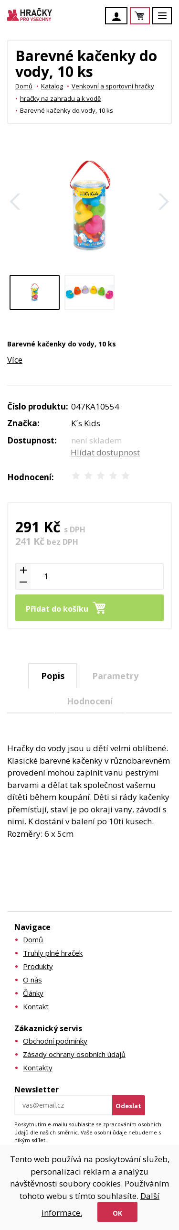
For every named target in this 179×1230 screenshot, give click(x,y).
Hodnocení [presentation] (90, 701)
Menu (167, 20)
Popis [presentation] (52, 675)
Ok (117, 1213)
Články (33, 993)
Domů (23, 86)
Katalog (52, 86)
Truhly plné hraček (53, 953)
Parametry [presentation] (115, 675)
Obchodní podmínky (55, 1041)
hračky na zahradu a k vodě (60, 98)
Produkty (38, 966)
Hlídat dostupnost (105, 452)
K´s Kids (85, 423)
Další (164, 202)
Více (14, 359)
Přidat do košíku (57, 609)
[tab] (52, 676)
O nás (32, 979)
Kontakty (38, 1067)
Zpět (15, 202)
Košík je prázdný (149, 16)
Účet (119, 17)
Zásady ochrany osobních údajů (74, 1054)
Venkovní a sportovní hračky (113, 86)
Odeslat (128, 1105)
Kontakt (36, 1006)
